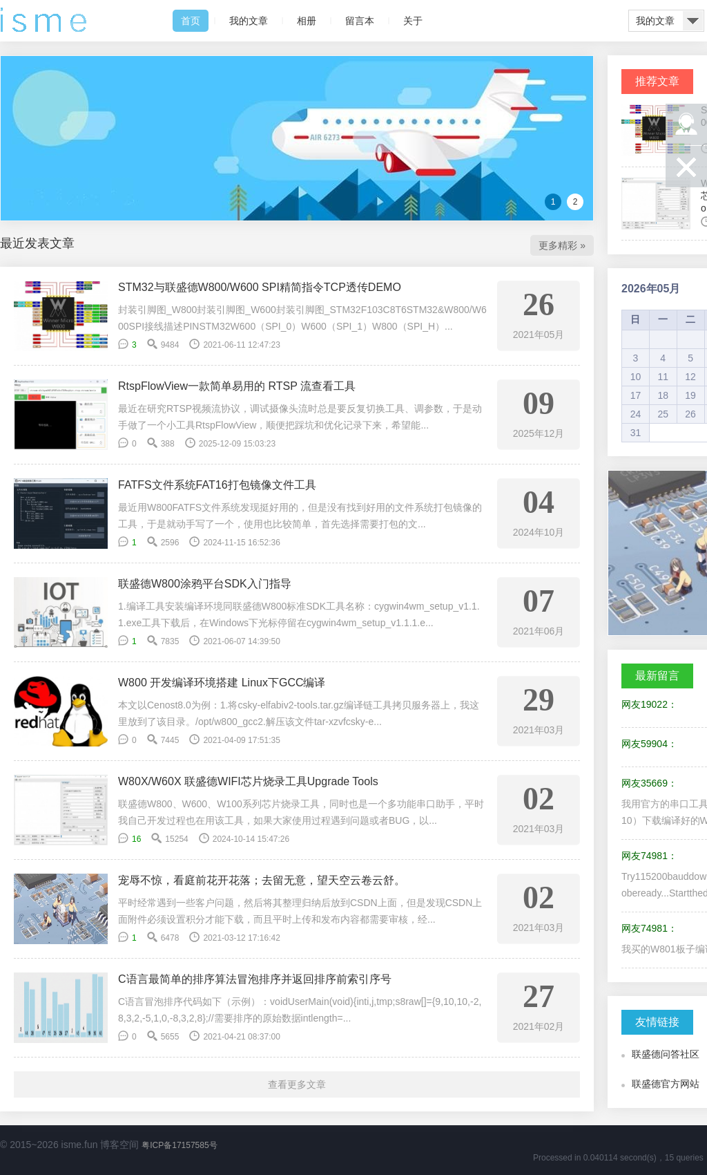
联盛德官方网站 (665, 1083)
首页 (190, 20)
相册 (306, 20)
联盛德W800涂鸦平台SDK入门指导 (204, 584)
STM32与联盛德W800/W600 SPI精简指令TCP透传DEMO (259, 287)
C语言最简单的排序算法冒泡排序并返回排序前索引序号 (254, 979)
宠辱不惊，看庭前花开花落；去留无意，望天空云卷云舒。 (261, 880)
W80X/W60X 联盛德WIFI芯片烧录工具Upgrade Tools (248, 781)
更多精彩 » (562, 245)
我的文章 (248, 20)
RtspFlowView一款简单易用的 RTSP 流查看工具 (237, 386)
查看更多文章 (297, 1084)
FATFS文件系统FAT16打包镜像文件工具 (217, 485)
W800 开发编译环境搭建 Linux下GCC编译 (222, 682)
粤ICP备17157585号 (179, 1145)
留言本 (359, 20)
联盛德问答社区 (665, 1054)
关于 (413, 20)
